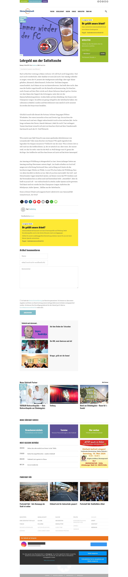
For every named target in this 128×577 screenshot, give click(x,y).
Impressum (80, 575)
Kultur (68, 11)
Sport (21, 55)
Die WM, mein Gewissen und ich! (61, 341)
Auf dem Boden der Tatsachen (60, 327)
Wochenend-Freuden (88, 57)
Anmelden (103, 53)
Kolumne (40, 524)
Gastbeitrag (34, 65)
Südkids (22, 530)
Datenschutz (69, 575)
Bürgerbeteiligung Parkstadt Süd (79, 521)
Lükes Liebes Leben (44, 530)
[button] (22, 201)
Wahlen (93, 517)
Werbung (94, 527)
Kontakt (47, 575)
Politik (52, 11)
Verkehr (76, 529)
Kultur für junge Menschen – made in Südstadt (41, 454)
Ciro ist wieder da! (32, 465)
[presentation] (34, 294)
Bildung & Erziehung (26, 527)
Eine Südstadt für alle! (27, 520)
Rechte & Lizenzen (58, 575)
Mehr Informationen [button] (49, 560)
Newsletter (81, 11)
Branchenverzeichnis (35, 1)
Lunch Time (85, 50)
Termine (45, 1)
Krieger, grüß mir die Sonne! (60, 356)
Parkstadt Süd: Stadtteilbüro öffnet (92, 504)
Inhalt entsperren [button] (93, 553)
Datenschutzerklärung (35, 300)
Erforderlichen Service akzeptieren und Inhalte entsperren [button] (93, 560)
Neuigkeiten (59, 520)
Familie (74, 11)
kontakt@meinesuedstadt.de (28, 307)
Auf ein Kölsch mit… (44, 527)
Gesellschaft (60, 11)
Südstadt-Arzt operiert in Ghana (37, 459)
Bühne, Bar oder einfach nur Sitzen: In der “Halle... (42, 448)
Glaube (40, 520)
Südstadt (94, 524)
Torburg (53, 406)
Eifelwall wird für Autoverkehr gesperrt (63, 504)
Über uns (89, 11)
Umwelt (75, 525)
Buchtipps (23, 517)
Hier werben (24, 1)
